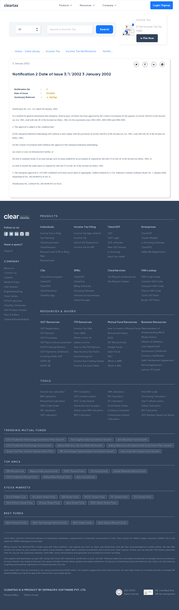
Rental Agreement (151, 365)
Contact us (10, 272)
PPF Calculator (82, 391)
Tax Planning (47, 238)
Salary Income (82, 342)
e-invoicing (114, 252)
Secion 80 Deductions (86, 242)
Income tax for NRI (84, 247)
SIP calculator (48, 410)
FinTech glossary (13, 300)
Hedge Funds (115, 347)
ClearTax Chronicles (15, 305)
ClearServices (48, 247)
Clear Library (11, 296)
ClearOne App (82, 300)
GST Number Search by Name (157, 415)
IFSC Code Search (84, 401)
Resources (88, 5)
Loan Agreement (150, 346)
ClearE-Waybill (149, 238)
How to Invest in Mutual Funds (124, 328)
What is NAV (114, 365)
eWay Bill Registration (153, 252)
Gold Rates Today (118, 405)
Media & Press (12, 282)
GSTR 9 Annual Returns (52, 347)
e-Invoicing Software (152, 242)
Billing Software (82, 286)
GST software (115, 242)
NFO (110, 356)
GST (110, 233)
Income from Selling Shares (89, 361)
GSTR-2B (45, 361)
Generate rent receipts (87, 405)
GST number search (85, 396)
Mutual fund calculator (52, 401)
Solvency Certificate (152, 355)
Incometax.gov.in (83, 356)
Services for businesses (87, 295)
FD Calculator (115, 401)
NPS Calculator (82, 415)
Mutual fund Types (118, 333)
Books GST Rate (150, 300)
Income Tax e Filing (50, 233)
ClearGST (146, 233)
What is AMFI (115, 361)
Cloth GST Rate (150, 295)
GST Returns (47, 333)
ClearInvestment (49, 242)
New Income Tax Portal (86, 351)
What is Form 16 (82, 337)
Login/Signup (161, 5)
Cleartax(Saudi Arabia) (16, 319)
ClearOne (79, 281)
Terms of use (31, 595)
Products (66, 5)
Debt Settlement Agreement (157, 360)
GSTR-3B (45, 365)
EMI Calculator (48, 396)
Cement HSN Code (152, 281)
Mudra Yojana (148, 337)
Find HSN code (149, 391)
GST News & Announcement (55, 342)
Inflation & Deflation (152, 341)
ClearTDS (146, 247)
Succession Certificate (154, 351)
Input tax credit (116, 256)
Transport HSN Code (152, 286)
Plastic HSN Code (151, 290)
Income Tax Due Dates (86, 365)
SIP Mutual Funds (117, 342)
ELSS (110, 337)
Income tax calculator (52, 391)
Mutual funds (47, 260)
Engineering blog (13, 291)
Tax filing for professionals (122, 276)
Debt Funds (114, 351)
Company (110, 5)
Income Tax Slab (83, 328)
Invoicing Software (84, 290)
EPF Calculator (149, 410)
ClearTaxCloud (48, 290)
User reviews (11, 286)
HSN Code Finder (150, 276)
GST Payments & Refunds (54, 351)
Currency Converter (118, 410)
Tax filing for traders (118, 281)
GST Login (113, 238)
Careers (8, 277)
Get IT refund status (152, 401)
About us (9, 268)
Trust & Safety (11, 314)
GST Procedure (48, 337)
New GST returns (117, 247)
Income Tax (80, 238)
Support (8, 251)
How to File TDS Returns (87, 347)
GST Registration (49, 328)
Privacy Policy (11, 595)
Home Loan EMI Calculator (88, 410)
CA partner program (51, 276)
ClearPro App (47, 295)
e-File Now (147, 38)
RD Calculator (115, 396)
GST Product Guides (15, 310)
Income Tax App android (87, 233)
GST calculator (48, 415)
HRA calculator (116, 391)
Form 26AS (80, 333)
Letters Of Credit (150, 369)
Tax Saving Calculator (153, 396)
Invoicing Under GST (51, 356)
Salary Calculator (150, 405)
